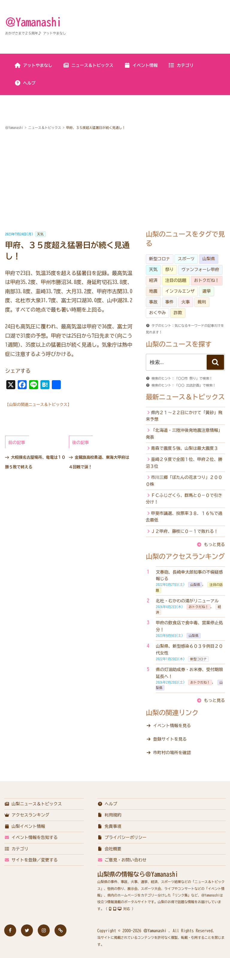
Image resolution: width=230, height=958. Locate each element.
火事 (185, 302)
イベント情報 (141, 65)
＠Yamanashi (33, 21)
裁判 (202, 302)
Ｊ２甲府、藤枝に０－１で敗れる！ (184, 531)
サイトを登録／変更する (31, 860)
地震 (153, 291)
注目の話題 (175, 280)
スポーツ (186, 259)
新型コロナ (159, 259)
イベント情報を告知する (31, 837)
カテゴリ (180, 65)
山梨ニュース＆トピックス (33, 804)
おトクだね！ (206, 280)
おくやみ (157, 313)
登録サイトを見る (170, 739)
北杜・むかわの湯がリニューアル (187, 601)
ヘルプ (25, 83)
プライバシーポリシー (122, 837)
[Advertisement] (115, 181)
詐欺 (178, 313)
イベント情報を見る (172, 726)
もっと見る (214, 544)
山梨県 (208, 259)
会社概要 (109, 849)
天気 (40, 234)
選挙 (206, 291)
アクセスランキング (26, 815)
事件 (169, 302)
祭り (169, 269)
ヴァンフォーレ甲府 (200, 269)
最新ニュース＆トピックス (185, 397)
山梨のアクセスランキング (185, 556)
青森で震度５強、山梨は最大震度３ (184, 448)
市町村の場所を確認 (172, 753)
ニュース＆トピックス (88, 65)
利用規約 (109, 815)
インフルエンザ (180, 291)
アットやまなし (33, 65)
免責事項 (109, 826)
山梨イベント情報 (24, 826)
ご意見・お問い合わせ (122, 860)
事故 (153, 302)
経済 (153, 280)
